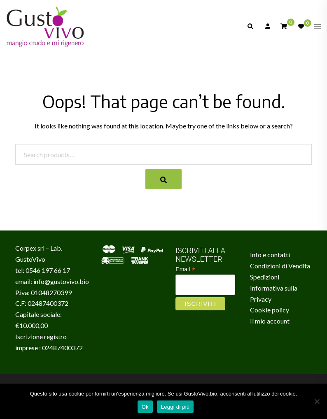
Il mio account (270, 321)
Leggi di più (175, 407)
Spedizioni (264, 277)
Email (185, 269)
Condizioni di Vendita (280, 266)
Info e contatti (270, 254)
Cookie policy (269, 310)
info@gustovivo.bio (61, 281)
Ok (145, 407)
